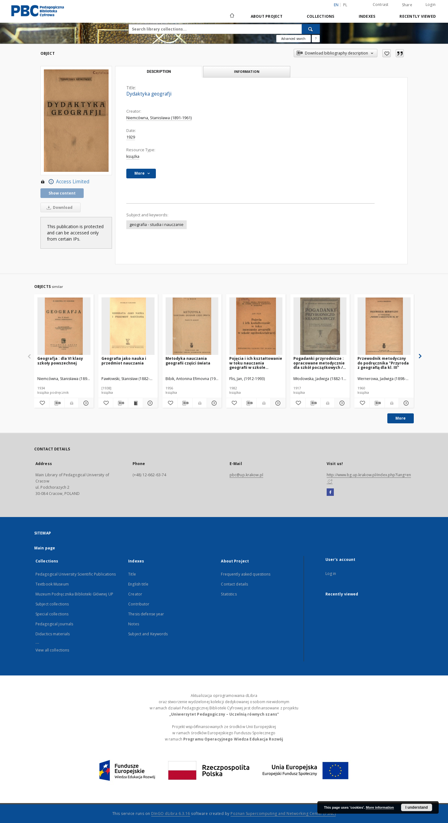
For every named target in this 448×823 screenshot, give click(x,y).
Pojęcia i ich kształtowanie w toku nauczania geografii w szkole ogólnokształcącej (255, 363)
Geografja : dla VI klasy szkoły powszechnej (60, 360)
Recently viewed (417, 16)
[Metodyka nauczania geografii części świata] (192, 326)
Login (431, 4)
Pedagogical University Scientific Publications (75, 574)
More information (380, 807)
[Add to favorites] (386, 53)
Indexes (367, 16)
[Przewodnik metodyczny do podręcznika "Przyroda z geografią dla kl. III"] (384, 326)
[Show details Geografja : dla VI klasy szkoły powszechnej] (85, 403)
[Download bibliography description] (56, 403)
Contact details (234, 584)
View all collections (52, 650)
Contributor (138, 604)
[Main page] (232, 16)
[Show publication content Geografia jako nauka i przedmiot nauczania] (135, 403)
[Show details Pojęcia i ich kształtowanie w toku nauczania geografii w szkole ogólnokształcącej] (277, 403)
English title (138, 584)
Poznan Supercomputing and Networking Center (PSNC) (283, 813)
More (400, 418)
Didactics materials (52, 634)
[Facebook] (330, 492)
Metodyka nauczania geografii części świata (188, 360)
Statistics (228, 594)
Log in (330, 573)
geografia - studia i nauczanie (156, 224)
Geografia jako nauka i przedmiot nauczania (123, 360)
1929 (130, 137)
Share (407, 4)
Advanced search (293, 38)
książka (132, 156)
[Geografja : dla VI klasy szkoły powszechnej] (64, 326)
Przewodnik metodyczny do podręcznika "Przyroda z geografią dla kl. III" (383, 363)
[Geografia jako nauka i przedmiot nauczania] (128, 326)
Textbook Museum (52, 584)
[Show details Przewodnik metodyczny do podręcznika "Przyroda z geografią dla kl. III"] (405, 403)
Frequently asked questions (245, 574)
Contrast (381, 4)
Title (132, 574)
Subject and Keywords (148, 634)
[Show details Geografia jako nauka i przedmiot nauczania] (149, 403)
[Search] (311, 29)
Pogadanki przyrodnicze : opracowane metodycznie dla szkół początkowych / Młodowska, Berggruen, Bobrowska (319, 363)
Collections (320, 16)
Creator (135, 594)
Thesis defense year (146, 614)
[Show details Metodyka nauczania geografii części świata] (213, 403)
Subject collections (52, 604)
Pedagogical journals (54, 624)
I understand (416, 807)
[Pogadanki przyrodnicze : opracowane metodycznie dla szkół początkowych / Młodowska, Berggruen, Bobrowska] (320, 326)
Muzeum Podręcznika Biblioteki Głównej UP (74, 594)
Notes (133, 624)
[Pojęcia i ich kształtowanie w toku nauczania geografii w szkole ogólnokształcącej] (256, 326)
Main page (44, 548)
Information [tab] (246, 71)
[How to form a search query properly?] (316, 38)
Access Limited (64, 181)
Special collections (51, 614)
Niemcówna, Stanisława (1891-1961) (159, 117)
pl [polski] (345, 5)
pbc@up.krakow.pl (246, 474)
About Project (266, 16)
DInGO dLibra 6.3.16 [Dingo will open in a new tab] (170, 813)
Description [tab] (159, 71)
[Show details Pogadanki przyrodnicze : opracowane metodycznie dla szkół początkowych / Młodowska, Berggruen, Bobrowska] (341, 403)
